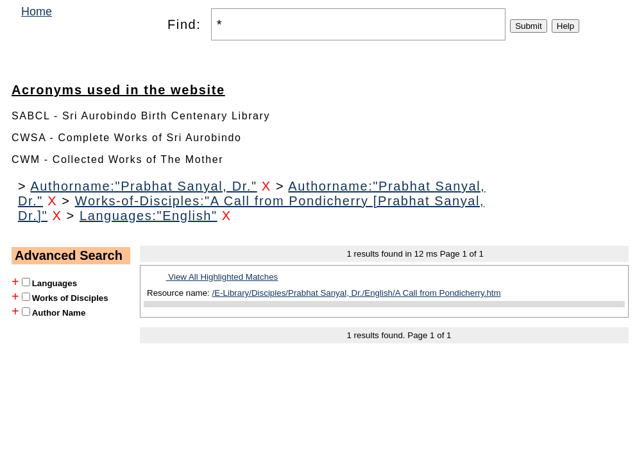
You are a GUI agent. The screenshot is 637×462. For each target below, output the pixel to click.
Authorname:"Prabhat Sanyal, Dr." (143, 186)
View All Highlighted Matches (222, 277)
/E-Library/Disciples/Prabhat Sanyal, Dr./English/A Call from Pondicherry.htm (356, 293)
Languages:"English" (148, 216)
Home (36, 11)
